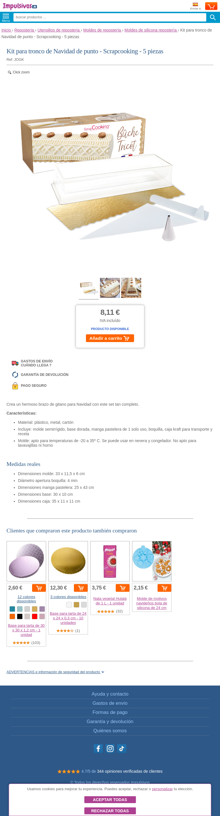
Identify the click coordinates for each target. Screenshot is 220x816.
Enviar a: (195, 6)
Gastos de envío (110, 703)
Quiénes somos (110, 730)
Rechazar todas (110, 811)
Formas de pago (110, 712)
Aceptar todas (110, 799)
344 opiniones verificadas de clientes (130, 771)
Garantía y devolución (110, 721)
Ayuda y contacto (110, 694)
